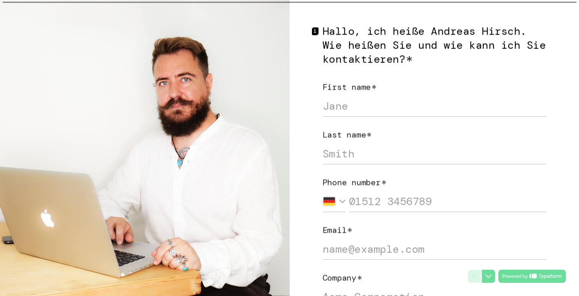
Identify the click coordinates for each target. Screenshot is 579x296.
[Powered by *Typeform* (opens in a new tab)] (532, 276)
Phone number (354, 179)
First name (350, 84)
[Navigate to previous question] (474, 276)
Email (338, 227)
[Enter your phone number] (447, 199)
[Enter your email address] (434, 246)
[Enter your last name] (434, 151)
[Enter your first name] (434, 103)
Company (342, 275)
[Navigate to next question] (488, 276)
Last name (347, 132)
